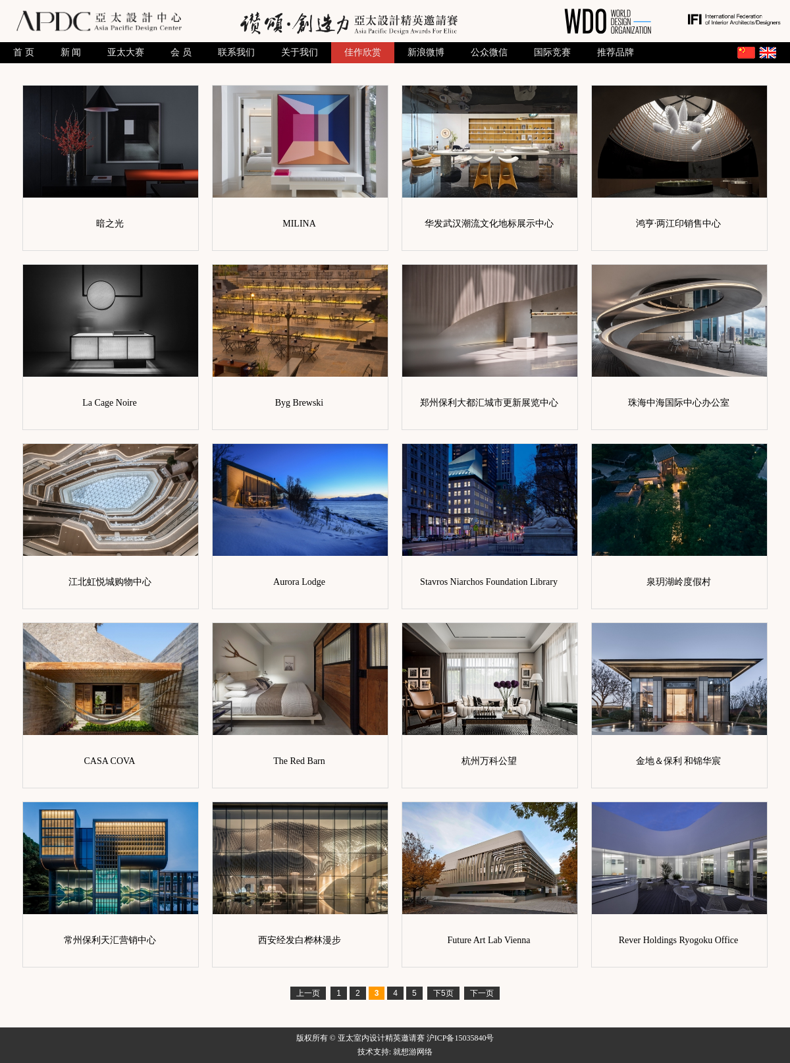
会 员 (181, 52)
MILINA (299, 224)
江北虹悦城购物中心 (109, 582)
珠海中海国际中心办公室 (678, 403)
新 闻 (71, 52)
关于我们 (299, 52)
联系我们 (236, 52)
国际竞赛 (552, 52)
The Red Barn (299, 761)
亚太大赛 (125, 52)
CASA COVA (110, 761)
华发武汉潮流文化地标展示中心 (489, 224)
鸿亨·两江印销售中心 (679, 224)
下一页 (482, 993)
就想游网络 (413, 1051)
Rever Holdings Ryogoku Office (679, 940)
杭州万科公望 (489, 761)
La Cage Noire (109, 403)
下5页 (443, 993)
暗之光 (110, 224)
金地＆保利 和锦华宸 (679, 761)
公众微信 (489, 52)
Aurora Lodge (299, 582)
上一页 (308, 993)
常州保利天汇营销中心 (110, 940)
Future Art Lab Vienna (488, 940)
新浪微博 (426, 52)
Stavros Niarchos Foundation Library (489, 582)
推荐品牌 (615, 52)
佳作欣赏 (362, 52)
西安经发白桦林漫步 (299, 940)
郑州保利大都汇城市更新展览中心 (489, 403)
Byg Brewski (299, 403)
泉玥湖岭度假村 (678, 582)
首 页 (23, 52)
